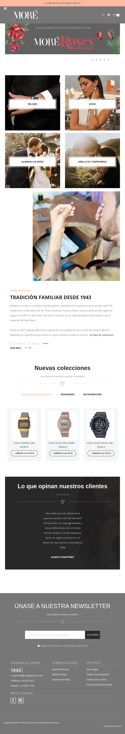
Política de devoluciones (99, 684)
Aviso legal (92, 669)
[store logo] (25, 14)
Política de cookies (96, 679)
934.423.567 (27, 680)
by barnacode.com (112, 726)
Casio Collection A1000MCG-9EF (64, 443)
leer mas (15, 348)
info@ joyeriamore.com (30, 675)
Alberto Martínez (62, 557)
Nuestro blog (59, 674)
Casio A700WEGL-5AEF (24, 443)
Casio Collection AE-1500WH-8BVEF (104, 443)
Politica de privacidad (98, 674)
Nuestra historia (60, 669)
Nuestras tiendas (61, 679)
